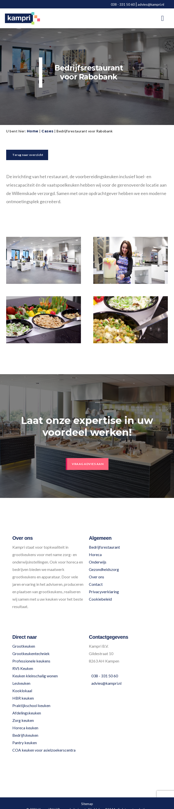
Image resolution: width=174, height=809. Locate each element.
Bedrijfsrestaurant (104, 547)
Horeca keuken (25, 727)
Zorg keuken (23, 720)
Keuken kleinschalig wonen (35, 675)
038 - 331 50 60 (123, 4)
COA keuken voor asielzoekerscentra (44, 750)
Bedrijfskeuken (25, 735)
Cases (47, 131)
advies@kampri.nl (151, 4)
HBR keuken (23, 698)
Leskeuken (21, 683)
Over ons (96, 576)
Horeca (95, 554)
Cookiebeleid (100, 599)
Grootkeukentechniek (31, 653)
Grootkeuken (23, 646)
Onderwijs (97, 562)
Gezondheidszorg (104, 569)
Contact (96, 584)
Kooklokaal (22, 690)
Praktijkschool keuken (31, 705)
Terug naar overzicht (27, 155)
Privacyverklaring (104, 591)
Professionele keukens (31, 661)
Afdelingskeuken (26, 713)
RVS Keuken (22, 668)
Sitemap (87, 804)
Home (33, 131)
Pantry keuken (24, 742)
